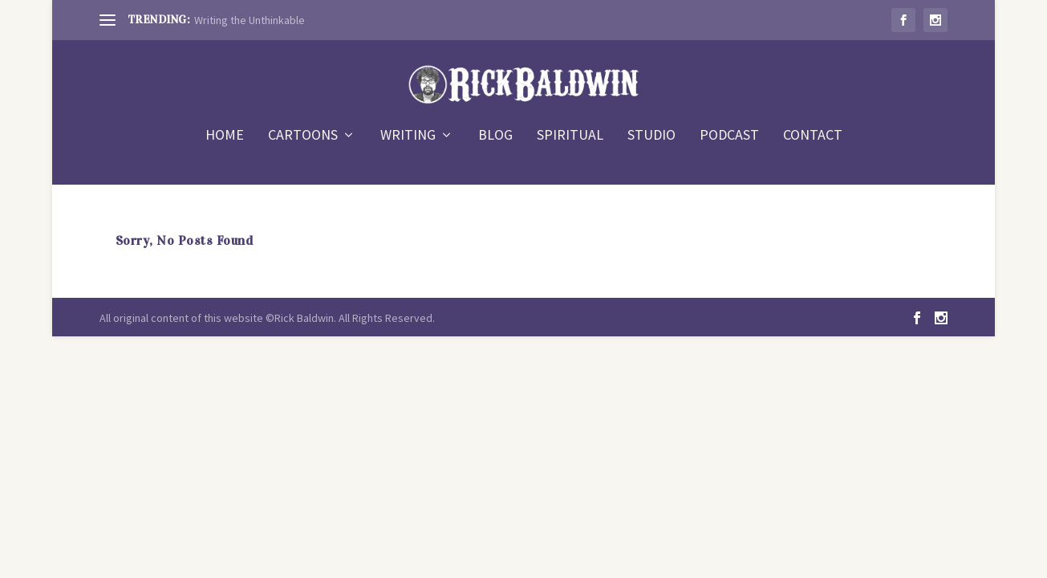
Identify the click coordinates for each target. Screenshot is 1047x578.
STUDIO (651, 136)
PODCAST (729, 136)
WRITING (408, 136)
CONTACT (812, 136)
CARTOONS (303, 136)
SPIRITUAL (570, 136)
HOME (224, 136)
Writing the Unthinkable (249, 20)
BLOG (495, 136)
